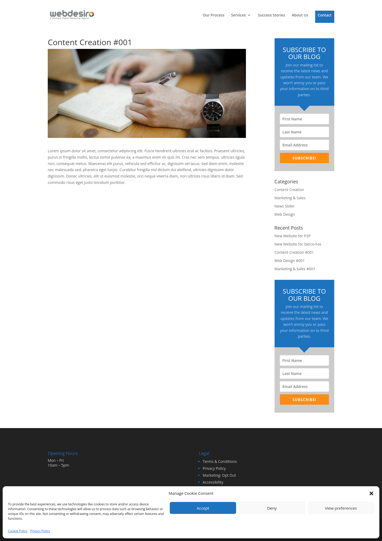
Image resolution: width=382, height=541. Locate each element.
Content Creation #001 (294, 252)
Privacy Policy (40, 531)
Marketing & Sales (290, 197)
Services (238, 15)
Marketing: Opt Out (219, 475)
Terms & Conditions (220, 461)
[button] (371, 493)
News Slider (285, 206)
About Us (300, 15)
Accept (203, 508)
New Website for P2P (293, 235)
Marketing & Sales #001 (295, 268)
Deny (272, 508)
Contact (325, 15)
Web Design (285, 214)
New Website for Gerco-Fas (298, 244)
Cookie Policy (17, 531)
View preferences (341, 508)
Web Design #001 (290, 260)
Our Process (213, 15)
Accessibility (213, 482)
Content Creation (289, 189)
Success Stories (271, 15)
